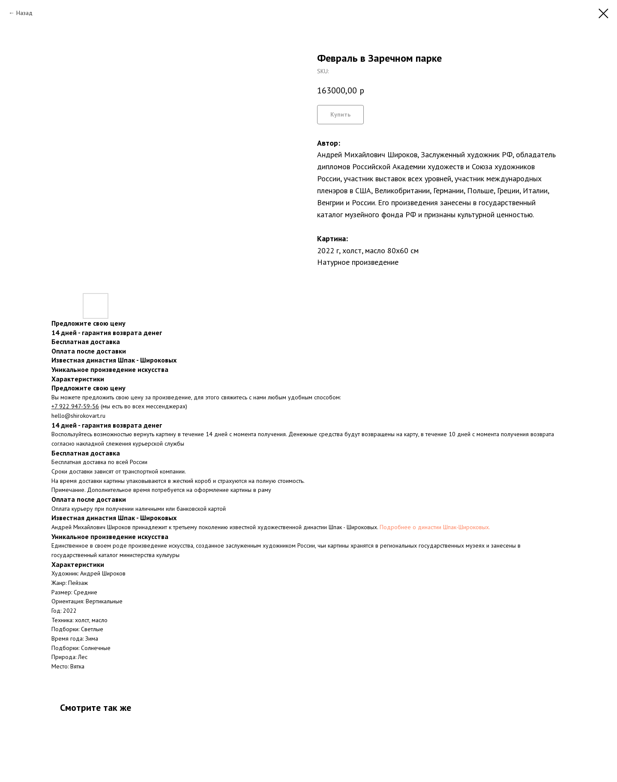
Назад (24, 13)
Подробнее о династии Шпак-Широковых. (435, 527)
